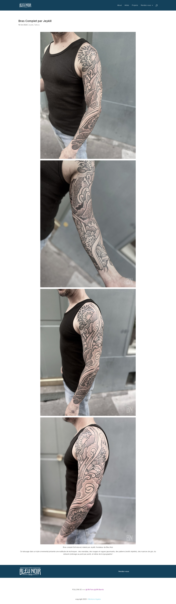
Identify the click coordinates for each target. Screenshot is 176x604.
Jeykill (31, 25)
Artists (127, 5)
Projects (135, 5)
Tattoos (37, 25)
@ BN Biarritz (99, 589)
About (119, 5)
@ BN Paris (90, 589)
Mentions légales (94, 599)
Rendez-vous (146, 5)
